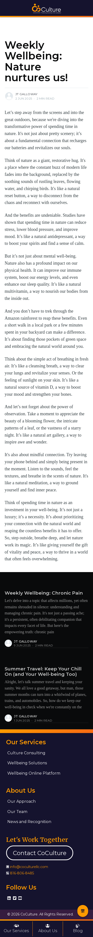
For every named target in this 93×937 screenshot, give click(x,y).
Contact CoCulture (39, 853)
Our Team (17, 811)
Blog (78, 928)
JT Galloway (26, 94)
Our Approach (21, 801)
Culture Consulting (26, 753)
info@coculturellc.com (29, 867)
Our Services (16, 928)
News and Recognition (29, 821)
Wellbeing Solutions (27, 763)
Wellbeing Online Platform (33, 773)
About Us (47, 928)
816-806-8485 (22, 873)
